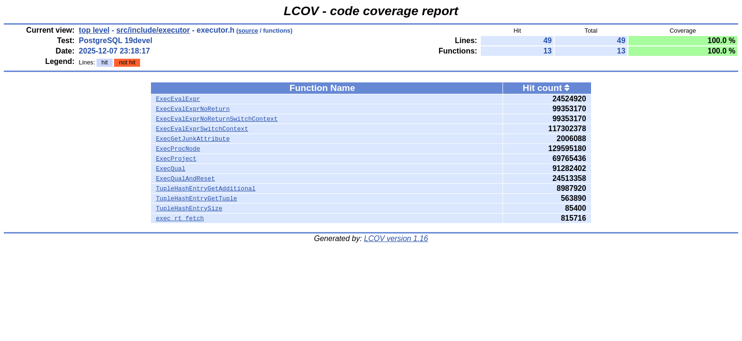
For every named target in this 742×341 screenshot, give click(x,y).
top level (94, 30)
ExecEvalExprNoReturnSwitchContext (216, 119)
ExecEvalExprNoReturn (193, 109)
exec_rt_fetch (179, 218)
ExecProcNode (178, 148)
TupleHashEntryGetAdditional (206, 188)
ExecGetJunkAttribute (193, 139)
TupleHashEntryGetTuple (196, 198)
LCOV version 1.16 (396, 238)
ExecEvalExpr (178, 99)
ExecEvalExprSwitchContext (202, 129)
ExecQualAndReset (185, 178)
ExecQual (170, 168)
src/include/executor (153, 30)
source (248, 30)
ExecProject (176, 158)
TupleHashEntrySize (189, 208)
